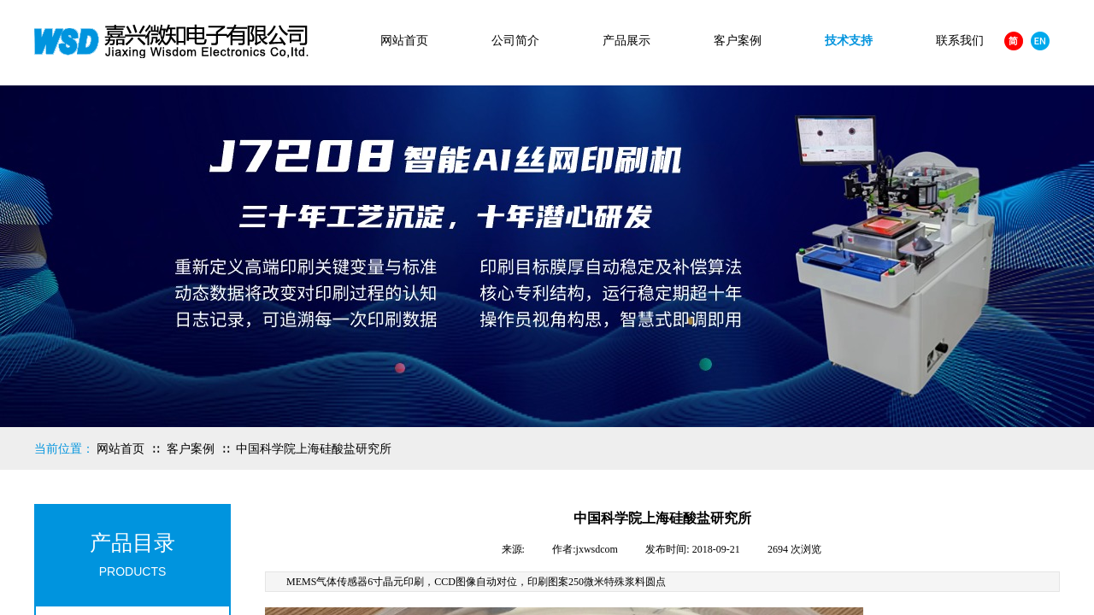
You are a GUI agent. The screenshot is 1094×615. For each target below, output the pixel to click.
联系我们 (960, 40)
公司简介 (515, 40)
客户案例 (738, 40)
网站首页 (404, 40)
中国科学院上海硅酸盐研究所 (313, 448)
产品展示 (626, 40)
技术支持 (849, 40)
